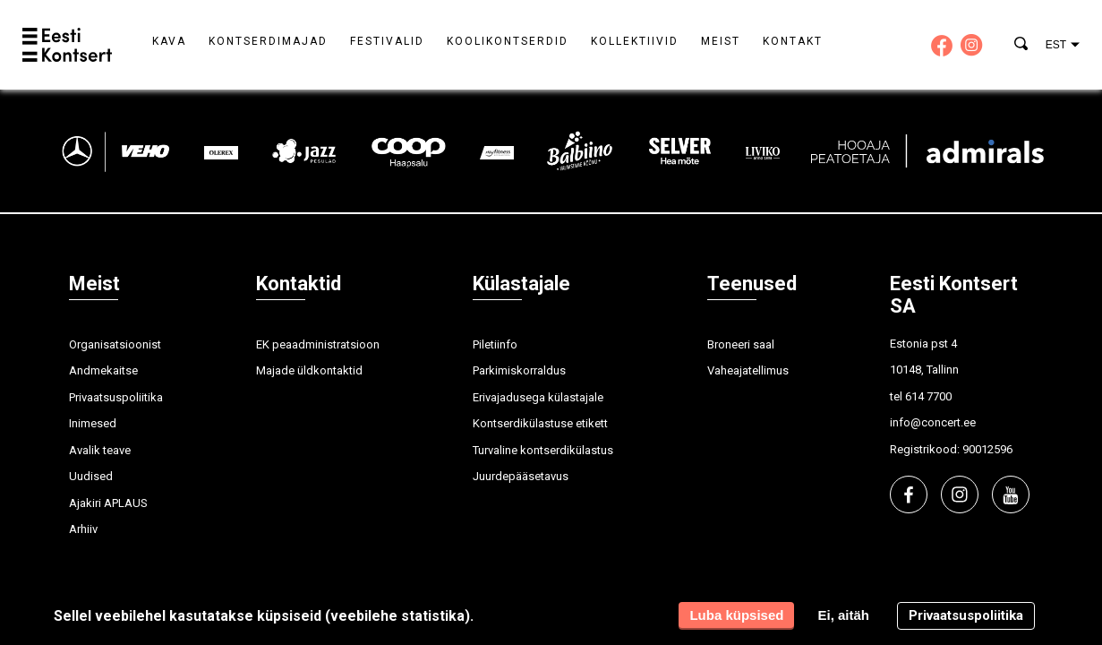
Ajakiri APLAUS (108, 503)
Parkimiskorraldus (519, 370)
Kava (169, 41)
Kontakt (793, 41)
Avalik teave (100, 450)
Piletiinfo (495, 344)
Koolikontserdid (507, 41)
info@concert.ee (933, 422)
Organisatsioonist (115, 344)
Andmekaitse (103, 370)
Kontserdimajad (268, 41)
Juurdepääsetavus (520, 476)
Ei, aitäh (843, 615)
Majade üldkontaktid (309, 370)
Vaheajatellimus (748, 370)
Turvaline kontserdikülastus (543, 450)
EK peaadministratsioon (318, 344)
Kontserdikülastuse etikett (540, 423)
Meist (720, 41)
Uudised (91, 476)
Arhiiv (83, 529)
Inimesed (92, 423)
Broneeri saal (740, 344)
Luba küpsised (736, 615)
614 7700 (928, 396)
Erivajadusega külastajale (538, 397)
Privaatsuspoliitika (116, 397)
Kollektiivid (635, 41)
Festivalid (387, 41)
